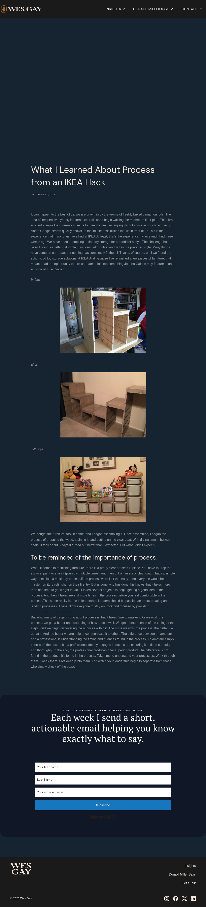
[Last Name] (103, 780)
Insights (190, 865)
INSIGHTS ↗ (115, 9)
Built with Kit (103, 817)
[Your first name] (103, 767)
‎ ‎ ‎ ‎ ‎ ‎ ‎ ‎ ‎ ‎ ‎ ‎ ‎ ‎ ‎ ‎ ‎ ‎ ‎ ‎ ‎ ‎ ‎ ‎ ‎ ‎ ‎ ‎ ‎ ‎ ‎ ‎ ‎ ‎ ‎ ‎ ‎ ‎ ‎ (25, 880)
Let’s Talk (189, 883)
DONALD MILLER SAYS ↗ (153, 9)
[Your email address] (103, 792)
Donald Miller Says (182, 874)
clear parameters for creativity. (52, 612)
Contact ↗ (191, 9)
